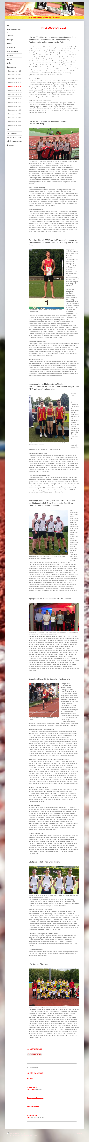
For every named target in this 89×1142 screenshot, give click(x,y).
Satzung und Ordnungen (35, 1098)
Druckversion (13, 1133)
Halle (28, 1089)
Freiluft (33, 1089)
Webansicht (78, 1133)
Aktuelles (30, 1078)
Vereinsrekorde (32, 1087)
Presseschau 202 (32, 1106)
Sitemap (23, 1133)
